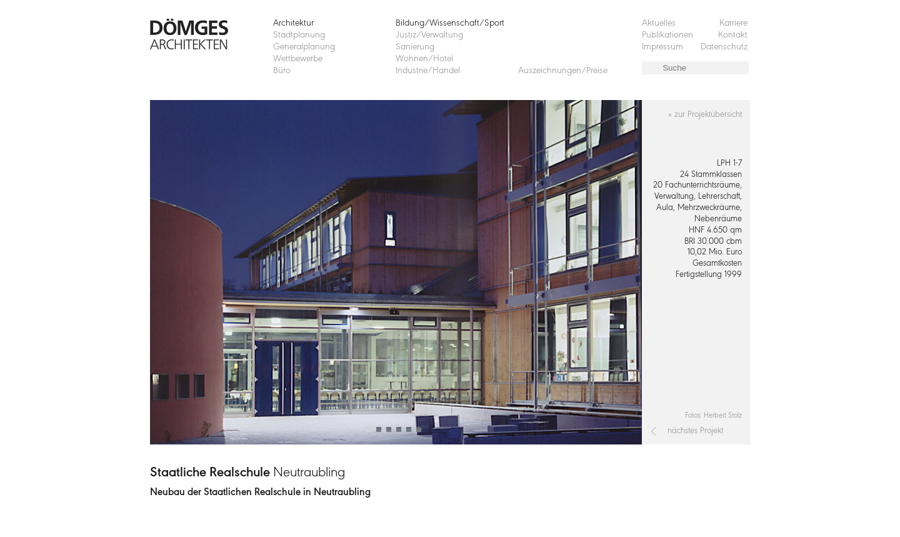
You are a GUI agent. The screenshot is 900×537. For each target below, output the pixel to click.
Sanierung (415, 47)
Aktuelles (659, 23)
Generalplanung (304, 47)
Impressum (662, 47)
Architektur (293, 23)
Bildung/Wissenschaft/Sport (450, 23)
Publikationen (667, 35)
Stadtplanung (299, 35)
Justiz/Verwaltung (429, 35)
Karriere (733, 23)
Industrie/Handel (428, 71)
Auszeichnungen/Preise (563, 71)
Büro (282, 71)
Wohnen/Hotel (424, 59)
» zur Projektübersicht (705, 114)
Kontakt (733, 35)
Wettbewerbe (297, 59)
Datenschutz (724, 47)
